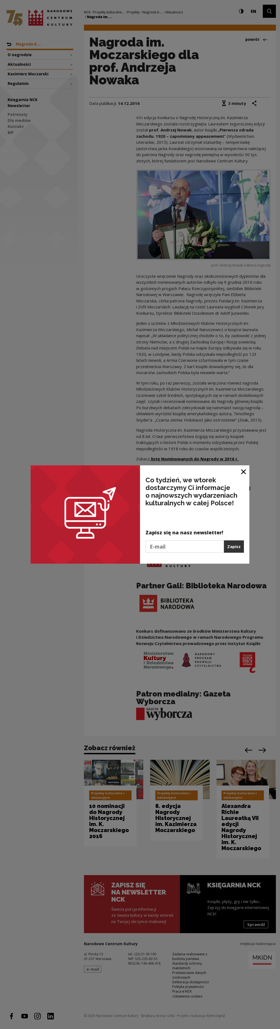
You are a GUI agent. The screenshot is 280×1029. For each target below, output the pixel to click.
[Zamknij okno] (244, 471)
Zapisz (234, 546)
